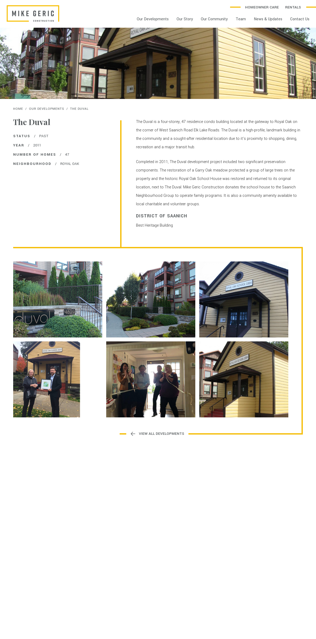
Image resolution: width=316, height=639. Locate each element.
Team (241, 19)
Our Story (185, 19)
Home (18, 109)
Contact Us (299, 19)
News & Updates (268, 19)
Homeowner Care (262, 7)
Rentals (293, 7)
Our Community (214, 19)
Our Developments (153, 19)
